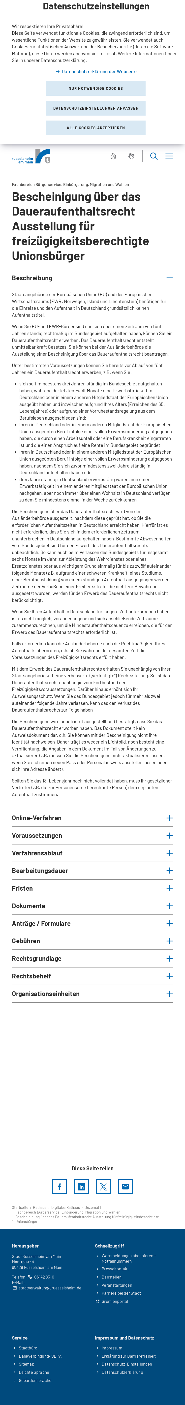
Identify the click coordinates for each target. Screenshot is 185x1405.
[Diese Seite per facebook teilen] (59, 1186)
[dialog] (92, 72)
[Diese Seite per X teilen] (103, 1186)
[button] (92, 277)
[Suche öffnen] (154, 156)
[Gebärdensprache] (131, 156)
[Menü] (169, 156)
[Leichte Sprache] (113, 156)
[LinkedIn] (81, 1186)
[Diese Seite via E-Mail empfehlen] (125, 1186)
